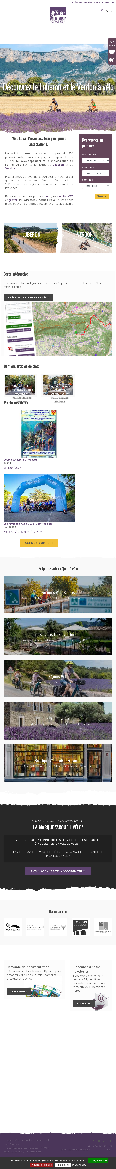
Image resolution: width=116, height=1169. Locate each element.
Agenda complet (39, 543)
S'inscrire (84, 1003)
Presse (105, 2)
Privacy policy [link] (79, 1165)
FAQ (45, 1038)
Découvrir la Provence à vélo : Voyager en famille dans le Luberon (22, 393)
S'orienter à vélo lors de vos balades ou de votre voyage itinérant (59, 393)
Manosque (10, 527)
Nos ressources (33, 1042)
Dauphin (8, 463)
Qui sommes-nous (13, 1042)
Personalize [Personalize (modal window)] (62, 1165)
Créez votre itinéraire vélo (86, 2)
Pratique (87, 180)
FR (111, 26)
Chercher (102, 196)
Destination (89, 154)
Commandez (19, 991)
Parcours (88, 167)
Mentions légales (12, 1038)
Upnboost (107, 1051)
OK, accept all (98, 1160)
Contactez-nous (31, 1038)
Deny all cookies (42, 1165)
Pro (112, 2)
